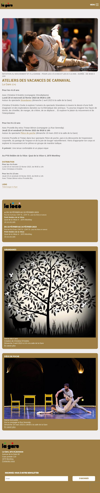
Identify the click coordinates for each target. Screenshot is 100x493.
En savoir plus (9, 346)
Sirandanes (26, 100)
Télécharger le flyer (10, 187)
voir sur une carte (9, 222)
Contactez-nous (8, 461)
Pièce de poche (28, 133)
